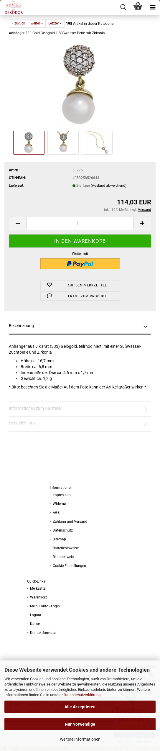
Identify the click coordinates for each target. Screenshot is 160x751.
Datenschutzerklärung (82, 695)
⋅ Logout (34, 615)
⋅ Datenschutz (61, 530)
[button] (18, 223)
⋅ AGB (55, 513)
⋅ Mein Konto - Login (43, 606)
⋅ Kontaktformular (42, 633)
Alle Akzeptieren (80, 706)
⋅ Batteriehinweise (64, 548)
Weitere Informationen (80, 739)
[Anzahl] (80, 223)
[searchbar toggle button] (123, 7)
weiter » (37, 23)
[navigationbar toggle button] (152, 7)
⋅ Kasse (33, 624)
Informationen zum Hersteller (35, 408)
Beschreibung (21, 325)
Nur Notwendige (80, 724)
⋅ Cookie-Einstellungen (68, 566)
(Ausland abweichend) (108, 185)
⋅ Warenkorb (37, 597)
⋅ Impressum (60, 495)
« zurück (18, 23)
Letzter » (55, 23)
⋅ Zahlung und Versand (68, 521)
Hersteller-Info (22, 423)
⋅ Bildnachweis (62, 557)
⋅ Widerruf (58, 504)
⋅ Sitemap (58, 539)
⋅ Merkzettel (36, 588)
